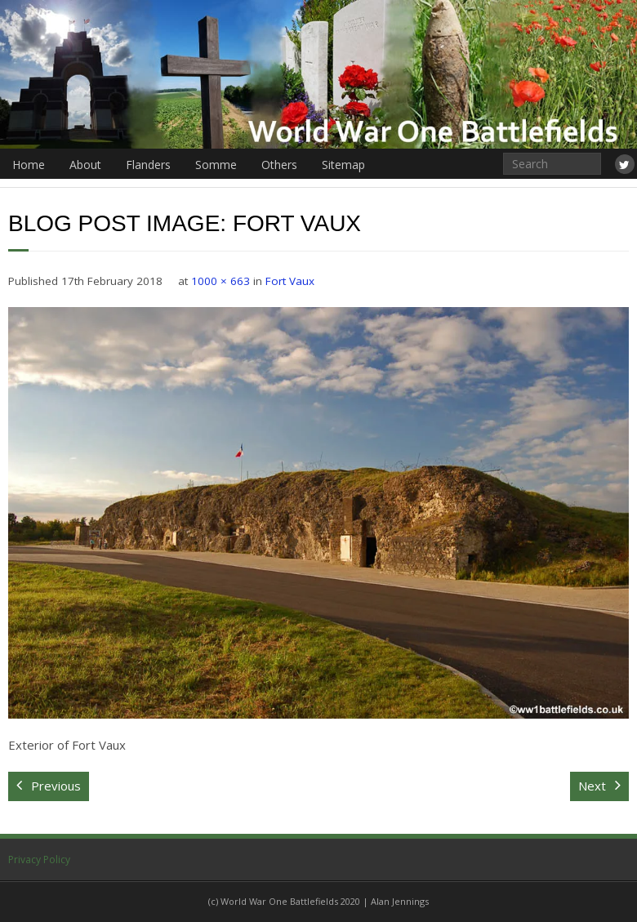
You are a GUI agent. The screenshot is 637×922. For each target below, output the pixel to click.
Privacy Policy (39, 859)
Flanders (148, 164)
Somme (216, 164)
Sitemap (343, 164)
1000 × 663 (220, 281)
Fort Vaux (289, 281)
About (85, 164)
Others (279, 164)
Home (28, 164)
